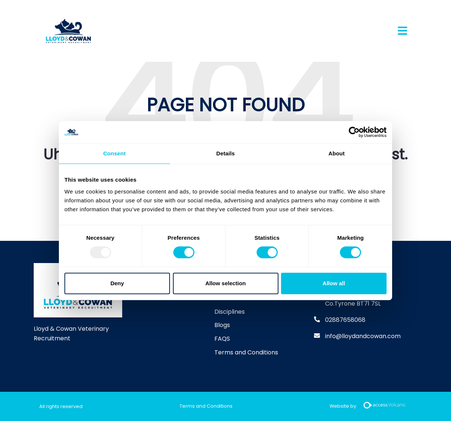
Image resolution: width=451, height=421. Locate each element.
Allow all (334, 283)
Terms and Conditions (246, 352)
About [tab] (336, 153)
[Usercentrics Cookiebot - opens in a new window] (354, 132)
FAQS (222, 338)
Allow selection (225, 283)
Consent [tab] (114, 153)
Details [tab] (225, 153)
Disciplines (229, 311)
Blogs (222, 325)
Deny (117, 283)
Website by (371, 406)
